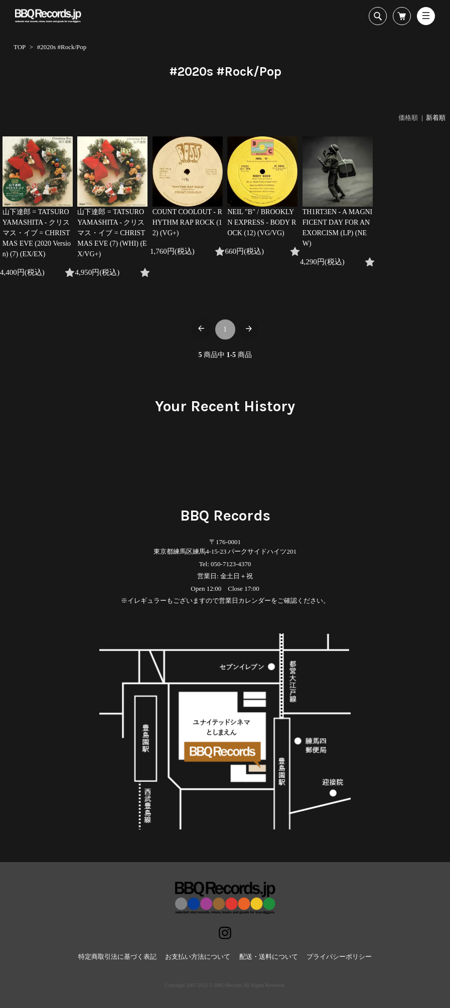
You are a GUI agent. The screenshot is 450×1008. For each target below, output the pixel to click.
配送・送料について (268, 956)
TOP (20, 47)
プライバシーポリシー (339, 956)
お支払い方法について (197, 956)
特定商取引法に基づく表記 (117, 956)
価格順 (408, 117)
